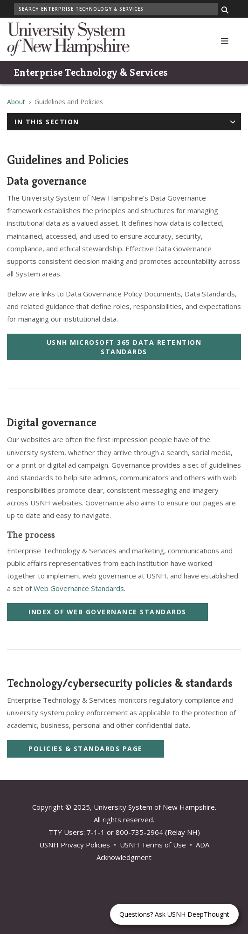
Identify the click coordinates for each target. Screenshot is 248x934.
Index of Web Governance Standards (107, 611)
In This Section (46, 121)
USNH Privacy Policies (74, 844)
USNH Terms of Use (153, 844)
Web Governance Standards (79, 588)
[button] (224, 39)
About (16, 101)
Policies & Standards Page (85, 748)
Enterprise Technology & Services (91, 72)
